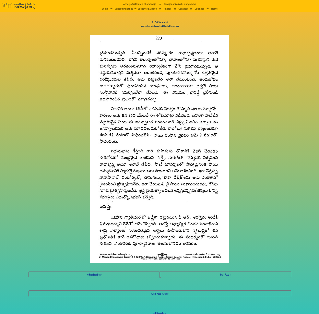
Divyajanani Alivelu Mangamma (180, 3)
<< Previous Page (94, 274)
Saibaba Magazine (124, 8)
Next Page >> (225, 274)
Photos (167, 8)
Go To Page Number (159, 293)
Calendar (199, 8)
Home (214, 8)
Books (105, 8)
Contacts (183, 8)
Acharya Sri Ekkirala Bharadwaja (139, 3)
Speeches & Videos (147, 8)
